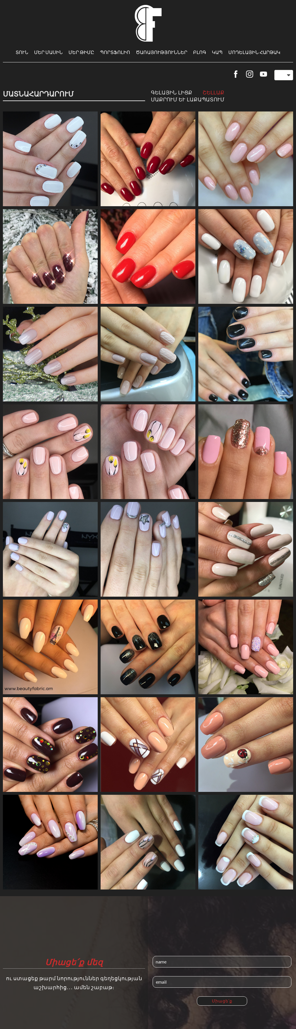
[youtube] (263, 74)
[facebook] (236, 74)
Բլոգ (199, 52)
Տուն (22, 52)
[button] (283, 75)
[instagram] (250, 74)
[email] (222, 982)
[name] (222, 961)
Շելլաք (213, 92)
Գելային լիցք (171, 92)
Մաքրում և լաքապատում (187, 99)
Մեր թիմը (81, 52)
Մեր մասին (48, 52)
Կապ (217, 52)
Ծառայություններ (161, 52)
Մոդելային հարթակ (254, 52)
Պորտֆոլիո (115, 52)
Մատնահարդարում (38, 93)
